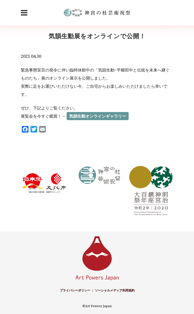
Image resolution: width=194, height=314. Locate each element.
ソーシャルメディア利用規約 (115, 290)
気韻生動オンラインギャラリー (97, 116)
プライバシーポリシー (75, 290)
